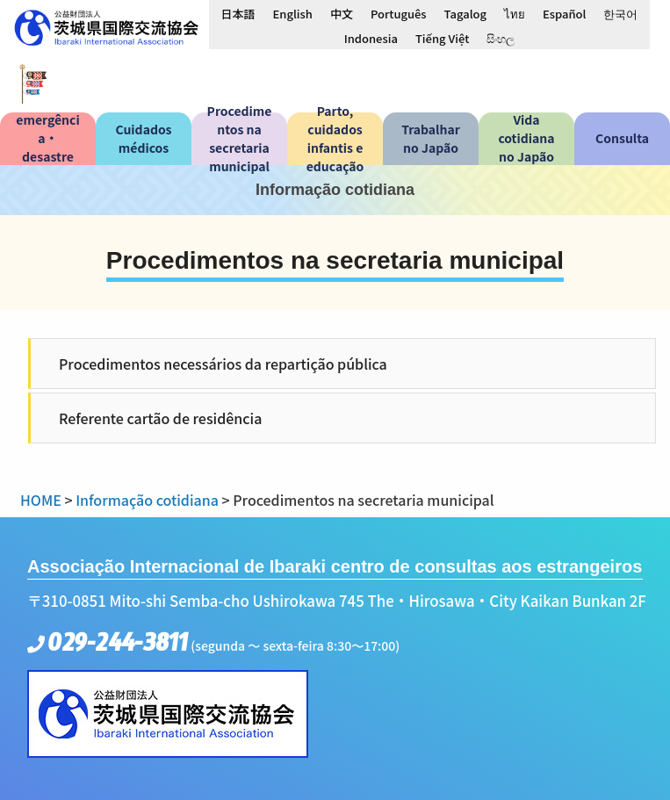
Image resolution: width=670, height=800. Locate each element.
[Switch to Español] (564, 13)
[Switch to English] (292, 13)
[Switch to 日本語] (238, 13)
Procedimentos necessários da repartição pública (223, 363)
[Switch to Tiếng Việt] (442, 37)
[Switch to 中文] (341, 13)
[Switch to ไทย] (514, 13)
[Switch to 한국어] (620, 13)
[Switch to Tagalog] (465, 13)
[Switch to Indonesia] (371, 37)
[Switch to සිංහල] (500, 37)
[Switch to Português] (399, 13)
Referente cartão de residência (160, 418)
